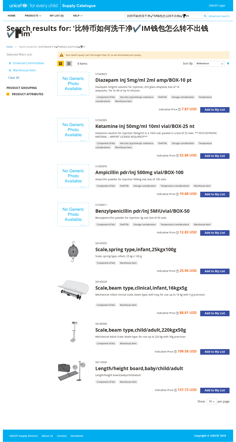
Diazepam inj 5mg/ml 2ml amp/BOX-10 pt (143, 80)
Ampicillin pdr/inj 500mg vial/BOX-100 (139, 172)
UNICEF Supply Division (23, 436)
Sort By (188, 63)
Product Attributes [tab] (27, 94)
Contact (62, 436)
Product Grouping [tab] (21, 88)
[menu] (60, 16)
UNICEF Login (217, 5)
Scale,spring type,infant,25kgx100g (135, 249)
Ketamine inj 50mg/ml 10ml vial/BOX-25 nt (144, 126)
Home (9, 46)
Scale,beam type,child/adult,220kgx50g (140, 330)
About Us (47, 436)
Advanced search (219, 16)
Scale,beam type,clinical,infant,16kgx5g (141, 288)
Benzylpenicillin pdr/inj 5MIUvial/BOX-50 (142, 211)
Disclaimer (77, 436)
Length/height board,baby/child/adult (139, 368)
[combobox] (166, 16)
